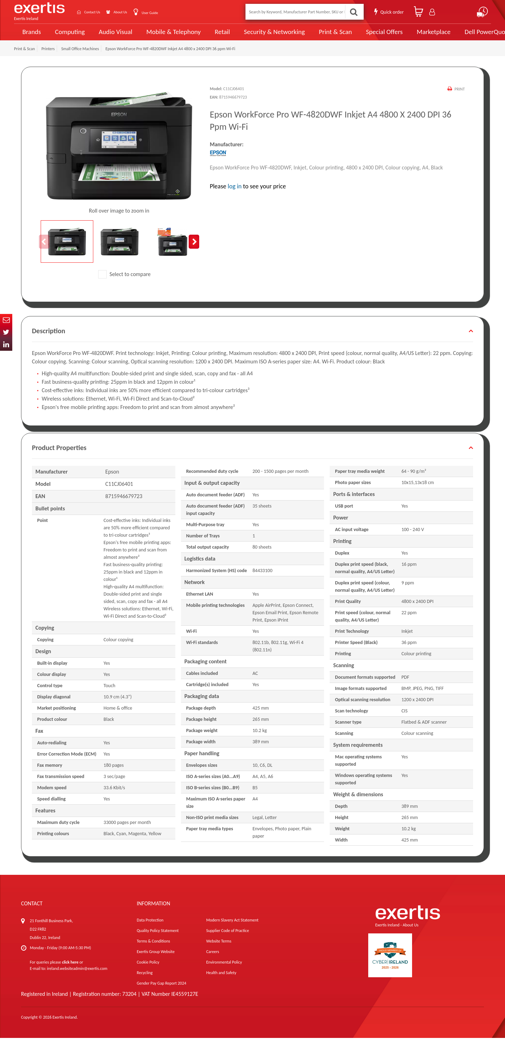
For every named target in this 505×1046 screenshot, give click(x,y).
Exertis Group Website (156, 959)
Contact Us (98, 12)
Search (352, 12)
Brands (30, 36)
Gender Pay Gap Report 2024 (161, 991)
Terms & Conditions (153, 949)
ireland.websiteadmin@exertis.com (77, 976)
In (6, 344)
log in (235, 194)
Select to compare (124, 282)
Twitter (6, 332)
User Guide (169, 12)
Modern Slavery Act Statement (232, 928)
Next (194, 249)
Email (6, 320)
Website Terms (218, 949)
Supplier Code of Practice (227, 938)
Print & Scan (318, 36)
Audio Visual (113, 36)
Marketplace (411, 36)
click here (70, 970)
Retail (212, 36)
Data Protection (150, 928)
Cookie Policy (148, 970)
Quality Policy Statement (158, 938)
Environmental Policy (224, 970)
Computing (68, 36)
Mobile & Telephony (166, 36)
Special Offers (363, 36)
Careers (212, 959)
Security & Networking (262, 36)
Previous (44, 249)
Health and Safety (221, 980)
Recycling (145, 980)
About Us (134, 12)
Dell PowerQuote (463, 36)
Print (459, 97)
